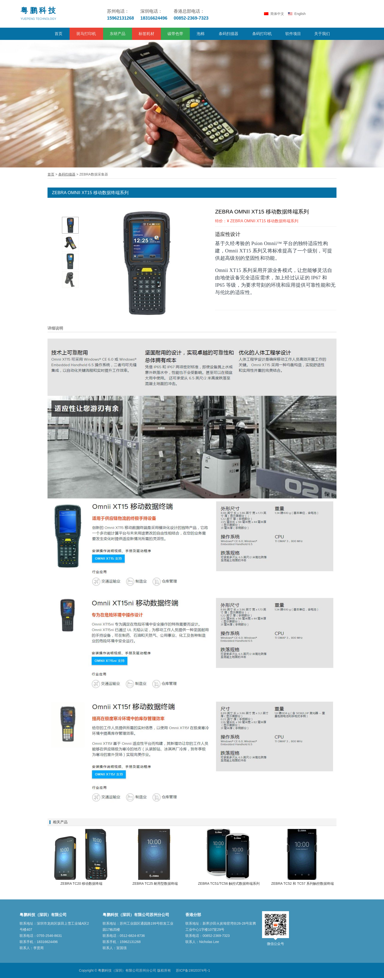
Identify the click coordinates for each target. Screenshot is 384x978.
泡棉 (200, 34)
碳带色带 (175, 34)
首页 (58, 34)
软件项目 (293, 34)
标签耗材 (146, 34)
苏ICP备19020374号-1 (193, 970)
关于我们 (322, 34)
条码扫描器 (228, 34)
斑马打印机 (86, 34)
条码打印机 (262, 34)
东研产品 (117, 34)
